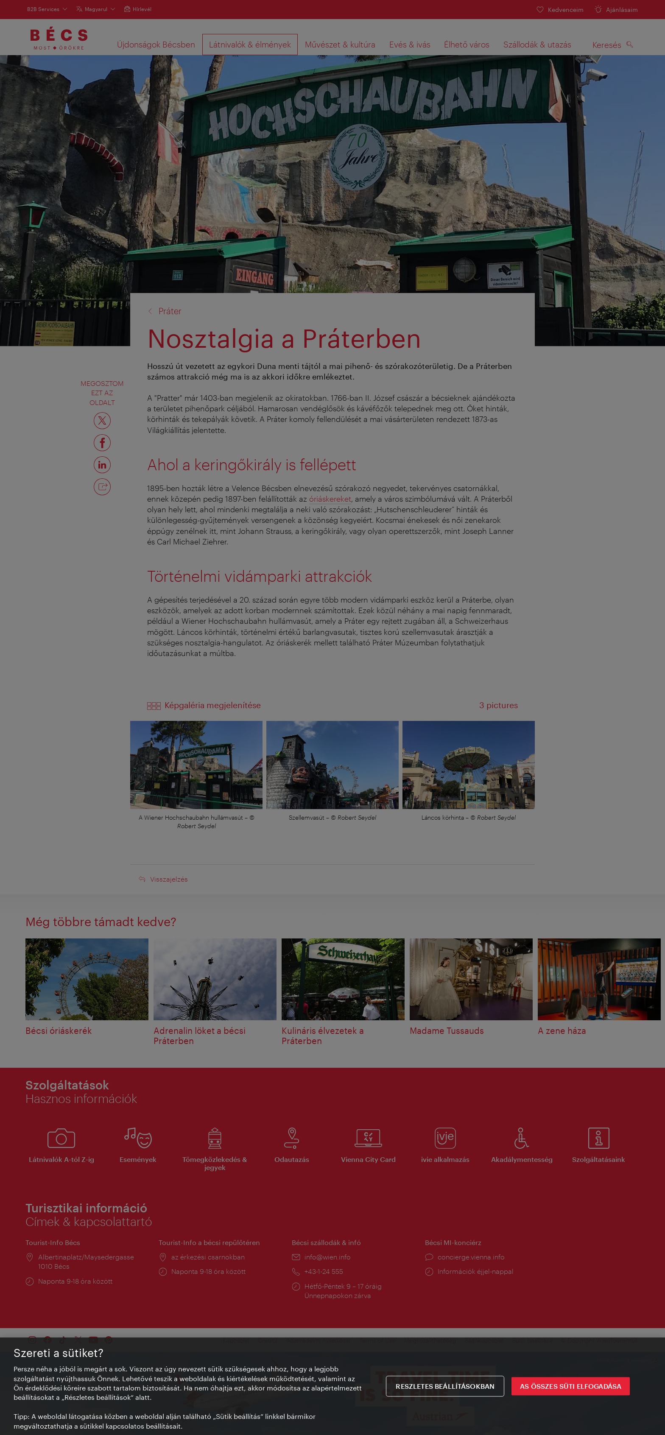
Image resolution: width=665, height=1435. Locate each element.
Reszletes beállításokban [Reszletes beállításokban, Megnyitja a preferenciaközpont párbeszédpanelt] (445, 1390)
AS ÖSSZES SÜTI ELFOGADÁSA (570, 1390)
